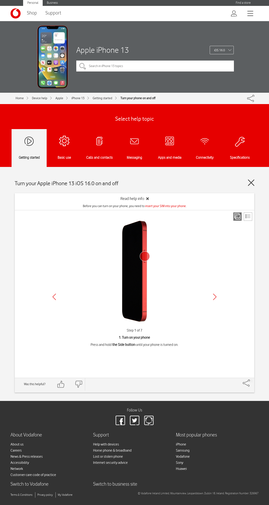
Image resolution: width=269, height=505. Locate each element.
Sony (179, 462)
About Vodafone (26, 435)
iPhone (181, 444)
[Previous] (54, 297)
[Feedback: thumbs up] (61, 384)
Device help (39, 98)
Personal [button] (32, 3)
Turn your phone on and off (137, 98)
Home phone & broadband (112, 450)
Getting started (102, 98)
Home (20, 98)
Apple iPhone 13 (102, 50)
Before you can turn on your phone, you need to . (134, 206)
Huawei (181, 469)
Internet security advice (110, 462)
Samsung (183, 450)
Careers (16, 450)
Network (17, 469)
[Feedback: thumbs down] (78, 384)
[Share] (251, 380)
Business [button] (52, 3)
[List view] (248, 216)
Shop (32, 13)
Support (53, 13)
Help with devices (106, 444)
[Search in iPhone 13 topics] (155, 66)
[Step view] (237, 216)
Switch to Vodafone (30, 484)
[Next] (214, 297)
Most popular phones (196, 435)
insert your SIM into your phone (165, 206)
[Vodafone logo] (16, 13)
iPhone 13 (77, 98)
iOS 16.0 (219, 50)
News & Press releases (27, 456)
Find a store (243, 3)
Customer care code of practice (33, 475)
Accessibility (20, 462)
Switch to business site (115, 484)
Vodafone (183, 456)
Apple (59, 98)
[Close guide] (251, 183)
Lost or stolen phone (108, 456)
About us (17, 444)
